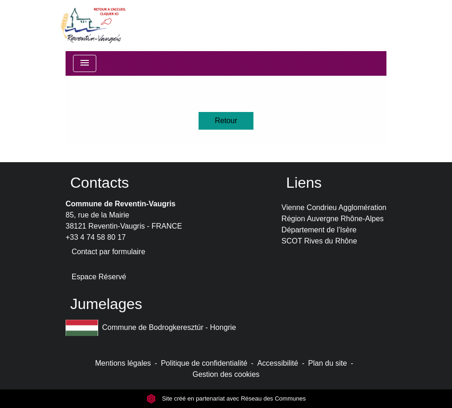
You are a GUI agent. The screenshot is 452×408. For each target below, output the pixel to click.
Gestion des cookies (226, 374)
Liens (304, 182)
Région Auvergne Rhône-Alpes (332, 219)
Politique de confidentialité (204, 363)
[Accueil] (92, 25)
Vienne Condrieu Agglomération (333, 207)
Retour (226, 121)
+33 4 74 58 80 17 (96, 237)
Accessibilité (277, 363)
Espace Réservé (99, 277)
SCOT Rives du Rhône (319, 241)
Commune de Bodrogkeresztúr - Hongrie (151, 328)
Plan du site (327, 363)
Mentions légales (123, 363)
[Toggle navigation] (84, 63)
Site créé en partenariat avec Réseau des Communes (226, 398)
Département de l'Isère (318, 230)
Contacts (99, 182)
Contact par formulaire (108, 252)
